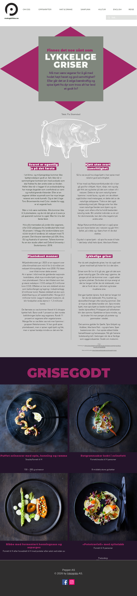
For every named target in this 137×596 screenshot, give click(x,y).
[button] (44, 9)
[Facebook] (65, 582)
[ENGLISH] (117, 9)
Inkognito (72, 573)
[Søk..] (121, 17)
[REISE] (130, 9)
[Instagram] (72, 582)
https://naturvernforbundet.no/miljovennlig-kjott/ (104, 350)
